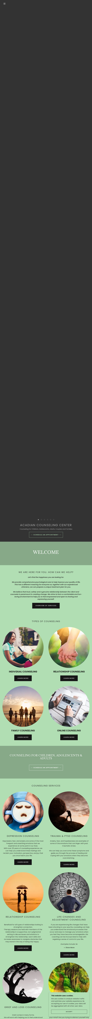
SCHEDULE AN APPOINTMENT (46, 535)
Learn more (23, 678)
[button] (4, 4)
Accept (69, 1012)
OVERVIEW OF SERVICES (45, 606)
